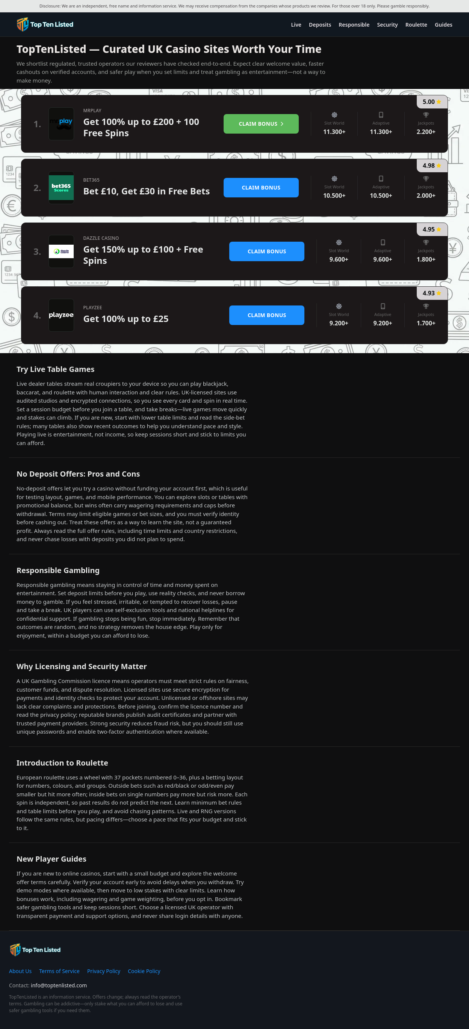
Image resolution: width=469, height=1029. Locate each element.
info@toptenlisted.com (59, 985)
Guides (443, 24)
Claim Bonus (261, 123)
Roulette (416, 24)
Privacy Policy (103, 971)
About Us (20, 971)
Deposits (320, 24)
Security (387, 24)
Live (296, 24)
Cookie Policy (144, 971)
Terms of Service (59, 971)
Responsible (354, 24)
